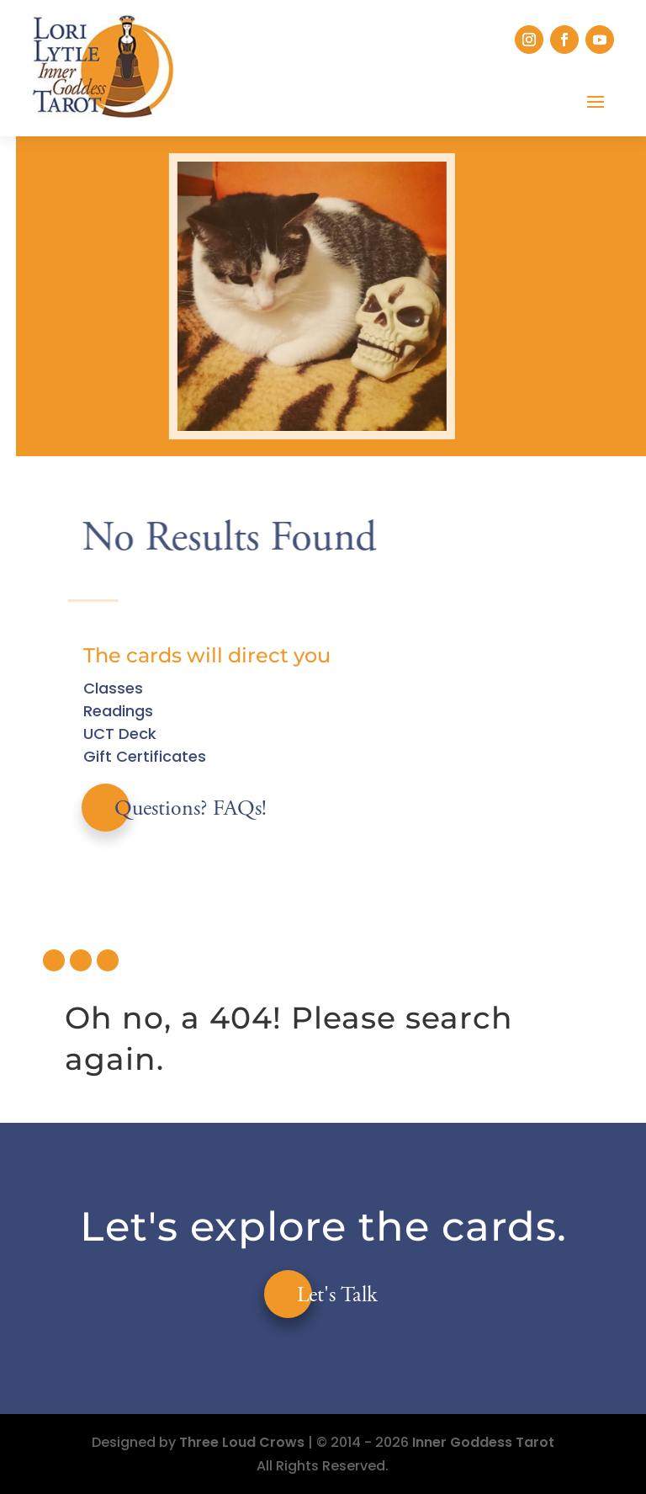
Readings (118, 710)
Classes (113, 688)
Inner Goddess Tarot (483, 1442)
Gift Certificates (144, 756)
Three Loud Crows (241, 1442)
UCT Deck (119, 733)
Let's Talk (337, 1296)
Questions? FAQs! (190, 810)
